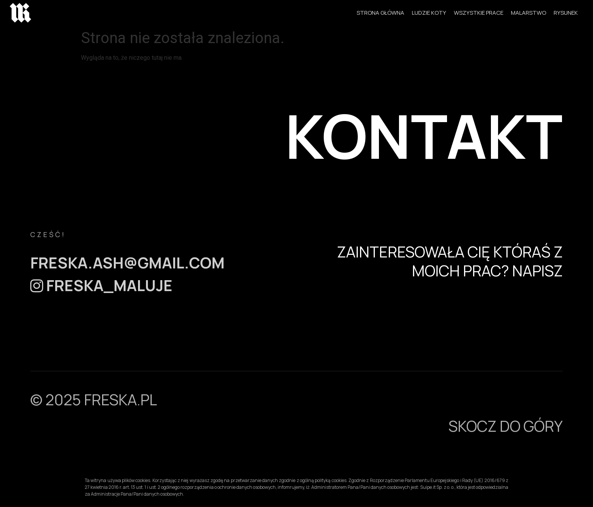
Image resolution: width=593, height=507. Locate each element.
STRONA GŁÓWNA (380, 13)
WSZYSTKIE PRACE (478, 13)
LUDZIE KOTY (429, 13)
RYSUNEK (566, 13)
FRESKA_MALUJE (101, 285)
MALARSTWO (528, 13)
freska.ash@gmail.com (127, 262)
